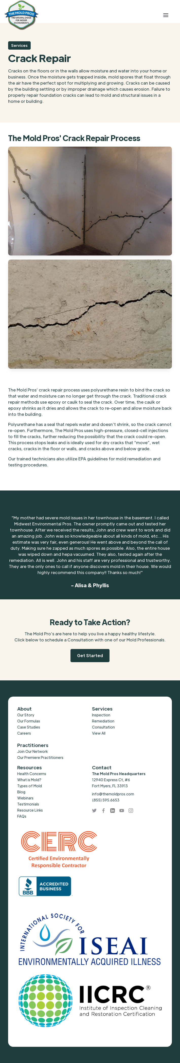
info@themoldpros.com (113, 794)
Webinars (25, 798)
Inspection (101, 715)
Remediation (103, 721)
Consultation (103, 727)
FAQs (21, 816)
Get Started (90, 655)
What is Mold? (29, 779)
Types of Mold (29, 785)
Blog (21, 792)
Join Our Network (32, 751)
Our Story (25, 715)
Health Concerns (31, 773)
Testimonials (28, 804)
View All (98, 733)
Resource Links (30, 810)
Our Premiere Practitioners (40, 757)
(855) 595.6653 (105, 800)
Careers (24, 733)
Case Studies (28, 727)
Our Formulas (28, 721)
